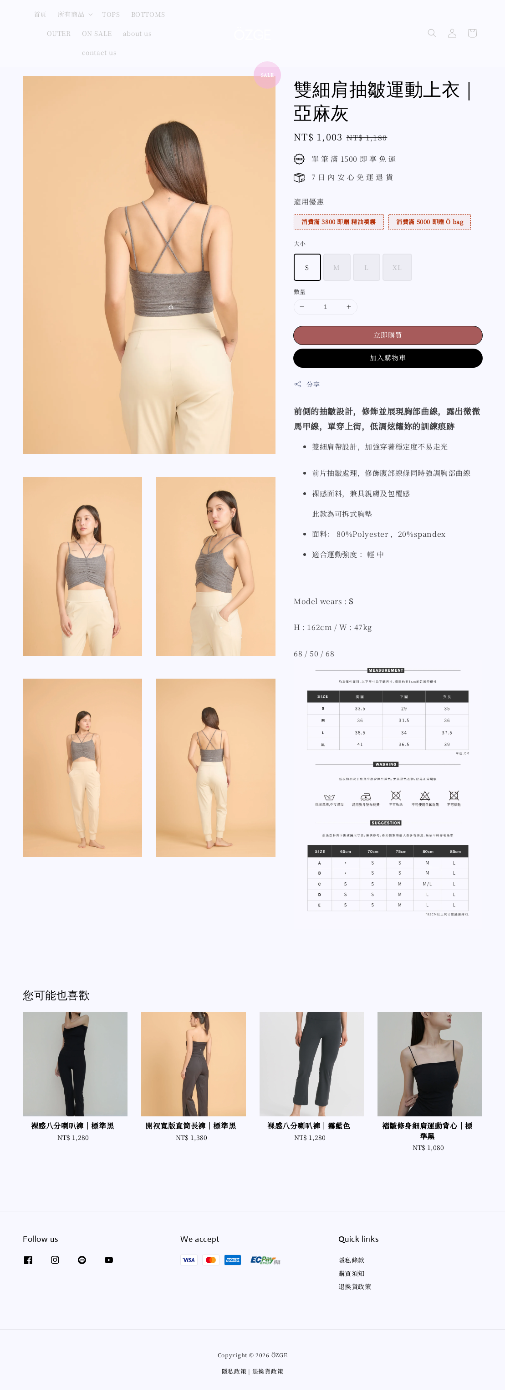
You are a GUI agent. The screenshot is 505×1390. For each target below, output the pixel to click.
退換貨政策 (355, 1286)
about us (137, 33)
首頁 (40, 14)
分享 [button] (307, 384)
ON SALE (97, 33)
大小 (300, 243)
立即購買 (388, 335)
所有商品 (71, 14)
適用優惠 (309, 201)
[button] (432, 33)
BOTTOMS (148, 14)
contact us (99, 52)
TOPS (111, 14)
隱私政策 (234, 1371)
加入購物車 (388, 357)
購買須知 (351, 1273)
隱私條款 (351, 1260)
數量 (300, 291)
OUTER (59, 33)
